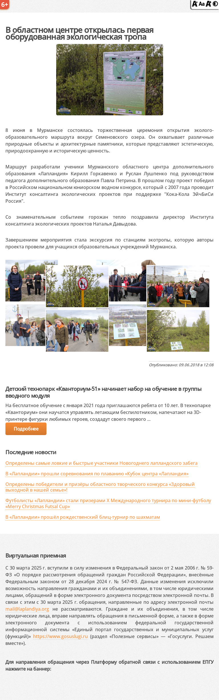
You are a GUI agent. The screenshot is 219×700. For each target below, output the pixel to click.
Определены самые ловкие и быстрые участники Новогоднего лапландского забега (101, 463)
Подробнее (26, 429)
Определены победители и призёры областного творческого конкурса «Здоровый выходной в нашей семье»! (100, 487)
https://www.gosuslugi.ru (60, 636)
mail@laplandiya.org (27, 609)
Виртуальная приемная (35, 555)
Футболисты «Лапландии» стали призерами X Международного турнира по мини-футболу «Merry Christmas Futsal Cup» (108, 503)
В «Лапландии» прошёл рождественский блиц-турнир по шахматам (82, 517)
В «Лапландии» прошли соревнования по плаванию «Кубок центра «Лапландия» (96, 473)
